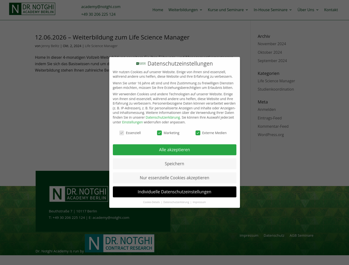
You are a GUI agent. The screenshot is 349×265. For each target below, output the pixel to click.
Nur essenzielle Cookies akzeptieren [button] (174, 174)
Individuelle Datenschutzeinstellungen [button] (174, 188)
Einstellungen (132, 118)
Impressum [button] (199, 198)
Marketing (168, 129)
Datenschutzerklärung (163, 114)
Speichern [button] (174, 160)
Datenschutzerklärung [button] (176, 198)
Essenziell (130, 129)
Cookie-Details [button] (151, 198)
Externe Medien (211, 129)
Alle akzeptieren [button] (174, 146)
